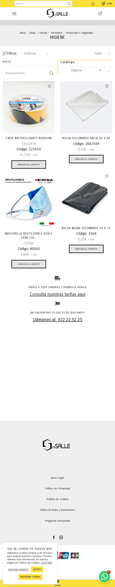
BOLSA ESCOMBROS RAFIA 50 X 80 (86, 138)
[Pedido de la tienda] (35, 53)
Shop (32, 33)
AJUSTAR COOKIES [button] (18, 569)
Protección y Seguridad (79, 33)
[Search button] (69, 3)
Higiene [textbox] (82, 70)
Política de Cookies (58, 499)
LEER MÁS (46, 562)
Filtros (9, 53)
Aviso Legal (57, 477)
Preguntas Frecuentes (57, 520)
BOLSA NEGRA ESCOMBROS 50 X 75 (86, 228)
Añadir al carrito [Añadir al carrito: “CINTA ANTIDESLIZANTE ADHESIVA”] (28, 164)
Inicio (23, 33)
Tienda (43, 33)
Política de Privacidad (57, 488)
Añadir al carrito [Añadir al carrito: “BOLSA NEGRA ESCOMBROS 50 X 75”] (86, 248)
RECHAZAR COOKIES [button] (30, 576)
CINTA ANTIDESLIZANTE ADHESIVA (29, 138)
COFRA (29, 243)
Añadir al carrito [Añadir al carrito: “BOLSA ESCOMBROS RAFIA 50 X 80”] (86, 159)
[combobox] (86, 70)
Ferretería (56, 33)
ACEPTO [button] (37, 569)
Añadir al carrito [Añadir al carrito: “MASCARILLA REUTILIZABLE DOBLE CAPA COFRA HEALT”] (28, 264)
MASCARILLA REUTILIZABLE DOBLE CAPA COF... (29, 236)
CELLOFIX (29, 144)
